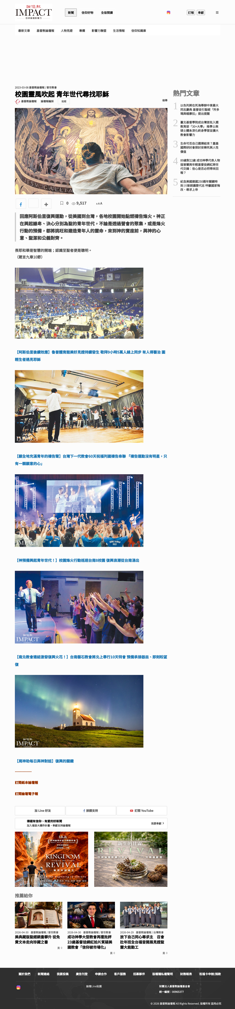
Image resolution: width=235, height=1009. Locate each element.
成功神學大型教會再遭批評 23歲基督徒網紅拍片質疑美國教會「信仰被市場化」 (89, 942)
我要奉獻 (158, 823)
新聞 (71, 12)
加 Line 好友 (40, 810)
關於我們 (24, 974)
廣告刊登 (82, 974)
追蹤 (64, 101)
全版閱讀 (107, 12)
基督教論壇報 (45, 31)
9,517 (79, 203)
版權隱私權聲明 (162, 974)
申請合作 (101, 974)
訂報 (191, 12)
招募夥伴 (139, 974)
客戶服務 (120, 974)
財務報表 (186, 974)
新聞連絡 (43, 974)
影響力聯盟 (99, 31)
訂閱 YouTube (141, 810)
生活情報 (119, 31)
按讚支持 (91, 810)
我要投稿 (62, 974)
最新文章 (24, 31)
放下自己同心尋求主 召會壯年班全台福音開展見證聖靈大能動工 (142, 942)
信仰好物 (87, 12)
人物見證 (67, 31)
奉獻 (201, 12)
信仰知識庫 (138, 31)
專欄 (82, 31)
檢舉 (164, 100)
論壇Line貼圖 (94, 986)
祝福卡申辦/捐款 (210, 974)
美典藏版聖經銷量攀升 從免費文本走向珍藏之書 (37, 939)
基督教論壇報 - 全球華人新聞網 (33, 12)
